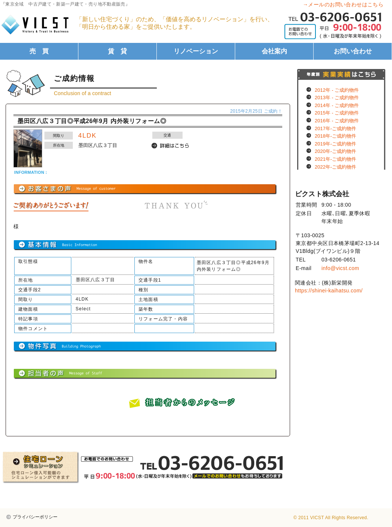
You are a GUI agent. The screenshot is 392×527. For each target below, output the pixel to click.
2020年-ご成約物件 (335, 151)
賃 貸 (117, 51)
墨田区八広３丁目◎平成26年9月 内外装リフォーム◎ (92, 121)
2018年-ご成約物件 (335, 136)
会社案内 (274, 51)
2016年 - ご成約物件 (337, 120)
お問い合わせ (353, 51)
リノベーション (196, 51)
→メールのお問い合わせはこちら (343, 4)
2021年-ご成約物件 (335, 159)
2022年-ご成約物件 (335, 167)
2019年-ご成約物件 (335, 144)
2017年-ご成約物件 (335, 128)
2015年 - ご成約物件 (337, 113)
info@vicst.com (340, 268)
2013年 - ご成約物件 (337, 97)
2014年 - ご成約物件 (337, 105)
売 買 (39, 51)
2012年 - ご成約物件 (337, 90)
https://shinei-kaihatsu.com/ (329, 291)
